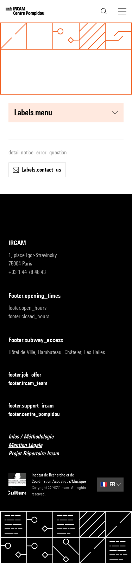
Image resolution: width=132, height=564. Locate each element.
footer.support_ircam (35, 406)
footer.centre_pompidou (38, 414)
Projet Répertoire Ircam (37, 453)
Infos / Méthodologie (35, 437)
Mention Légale (29, 445)
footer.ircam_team (32, 383)
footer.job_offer (29, 375)
